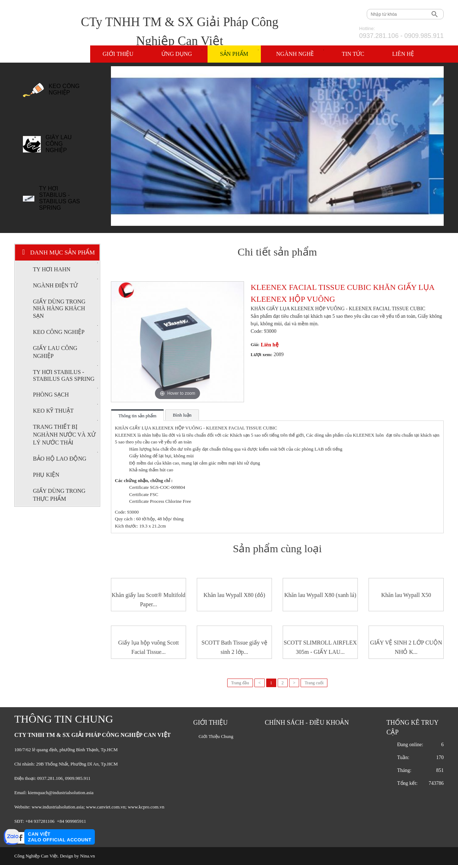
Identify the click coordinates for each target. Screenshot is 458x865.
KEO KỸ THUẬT (65, 409)
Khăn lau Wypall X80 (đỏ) (234, 595)
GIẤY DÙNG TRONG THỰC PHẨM (59, 495)
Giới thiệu (118, 54)
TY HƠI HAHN (65, 267)
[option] (59, 93)
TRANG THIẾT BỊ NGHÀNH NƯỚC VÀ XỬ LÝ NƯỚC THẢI (65, 433)
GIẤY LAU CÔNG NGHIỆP (58, 143)
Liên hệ (403, 54)
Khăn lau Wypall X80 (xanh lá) (320, 595)
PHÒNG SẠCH (65, 393)
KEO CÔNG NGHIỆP (64, 89)
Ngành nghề (300, 53)
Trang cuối (313, 682)
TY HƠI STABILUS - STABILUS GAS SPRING (59, 198)
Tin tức (353, 54)
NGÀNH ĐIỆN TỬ (65, 283)
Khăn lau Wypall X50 (406, 595)
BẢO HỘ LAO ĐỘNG (65, 457)
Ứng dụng (181, 53)
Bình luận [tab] (182, 415)
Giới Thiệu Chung (216, 736)
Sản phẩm (239, 53)
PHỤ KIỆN (46, 475)
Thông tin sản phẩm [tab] (137, 415)
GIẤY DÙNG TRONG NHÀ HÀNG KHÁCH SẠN (59, 308)
